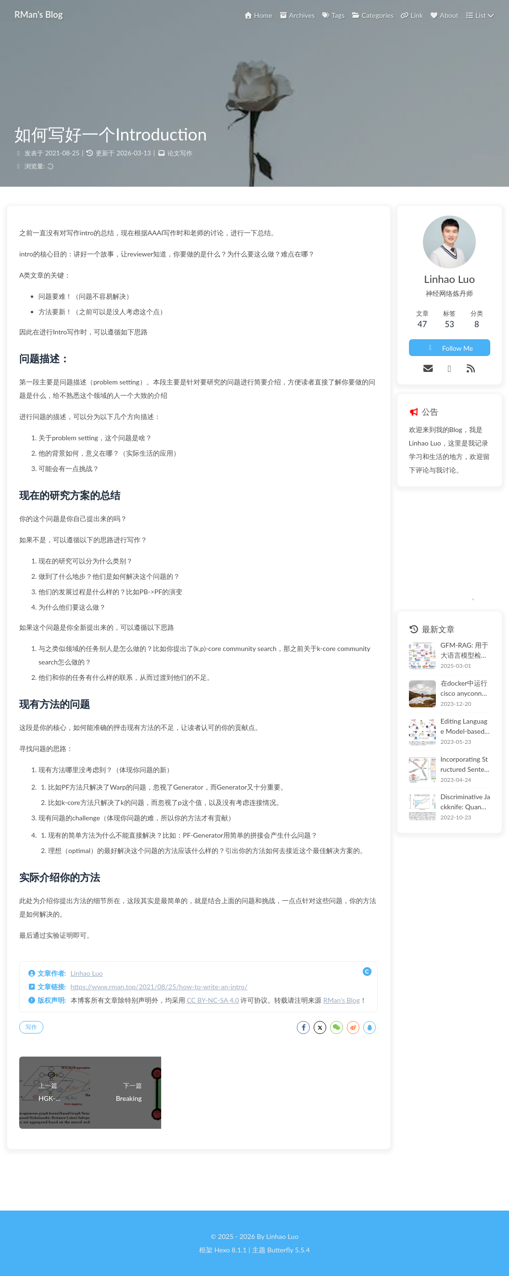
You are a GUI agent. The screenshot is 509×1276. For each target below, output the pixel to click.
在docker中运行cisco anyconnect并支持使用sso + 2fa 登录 (454, 694)
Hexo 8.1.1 (231, 1250)
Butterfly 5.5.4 (288, 1250)
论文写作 (179, 159)
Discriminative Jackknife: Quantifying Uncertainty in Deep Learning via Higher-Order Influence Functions (457, 807)
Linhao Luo (94, 996)
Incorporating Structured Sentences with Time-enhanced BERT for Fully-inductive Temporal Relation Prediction (457, 769)
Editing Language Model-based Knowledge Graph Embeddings (457, 732)
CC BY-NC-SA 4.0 (220, 1023)
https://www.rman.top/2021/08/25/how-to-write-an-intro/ (166, 1010)
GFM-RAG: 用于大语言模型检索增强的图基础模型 (454, 656)
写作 (38, 1063)
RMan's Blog (53, 1037)
